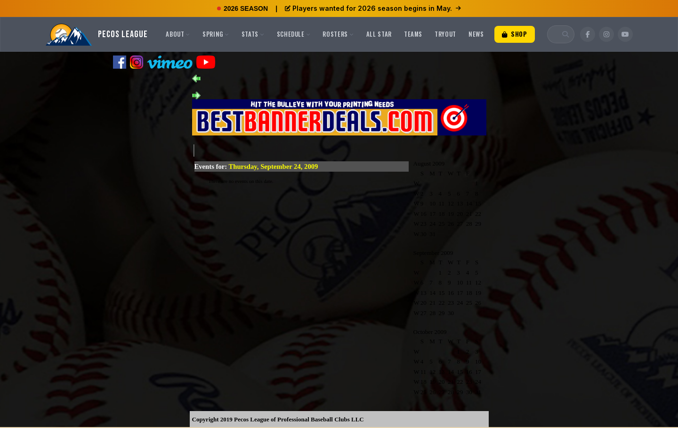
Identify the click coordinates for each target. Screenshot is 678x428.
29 (478, 223)
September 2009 (433, 252)
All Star (379, 34)
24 (432, 223)
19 (451, 213)
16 (423, 213)
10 (432, 203)
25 (442, 223)
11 (442, 203)
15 (478, 203)
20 (460, 213)
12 (451, 203)
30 (423, 234)
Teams (413, 34)
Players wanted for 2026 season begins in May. (373, 8)
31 (432, 234)
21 (469, 213)
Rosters (338, 34)
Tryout (445, 34)
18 (442, 213)
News (476, 34)
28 (469, 223)
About (178, 34)
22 (478, 213)
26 (451, 223)
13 (460, 203)
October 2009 (430, 331)
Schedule (294, 34)
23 (423, 223)
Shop (514, 34)
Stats (253, 34)
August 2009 (429, 163)
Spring (215, 34)
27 (460, 223)
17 (432, 213)
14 (469, 203)
